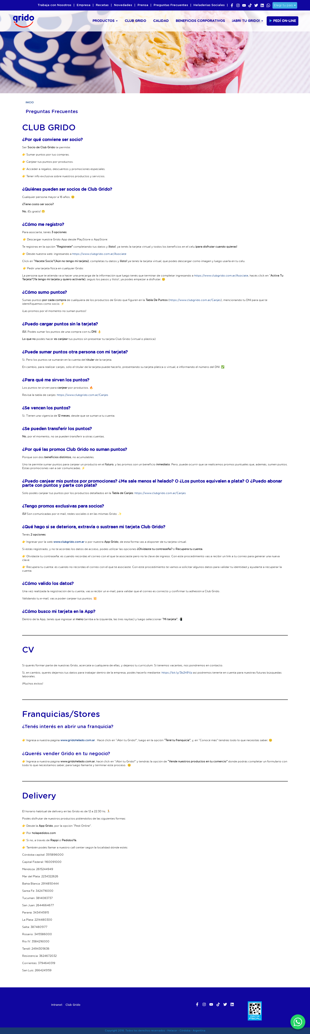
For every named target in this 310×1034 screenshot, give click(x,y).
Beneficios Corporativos (200, 21)
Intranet (56, 1004)
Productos (105, 21)
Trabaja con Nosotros (54, 5)
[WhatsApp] (297, 1021)
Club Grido (135, 21)
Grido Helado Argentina (22, 20)
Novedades (123, 5)
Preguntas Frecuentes (171, 5)
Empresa (83, 5)
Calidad (161, 21)
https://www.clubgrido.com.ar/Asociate (99, 254)
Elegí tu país (285, 5)
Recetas (102, 5)
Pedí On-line (282, 21)
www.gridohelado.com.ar (77, 740)
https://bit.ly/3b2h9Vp (177, 672)
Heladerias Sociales (209, 5)
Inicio (30, 102)
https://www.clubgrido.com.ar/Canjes (195, 300)
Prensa (143, 5)
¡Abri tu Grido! (247, 21)
